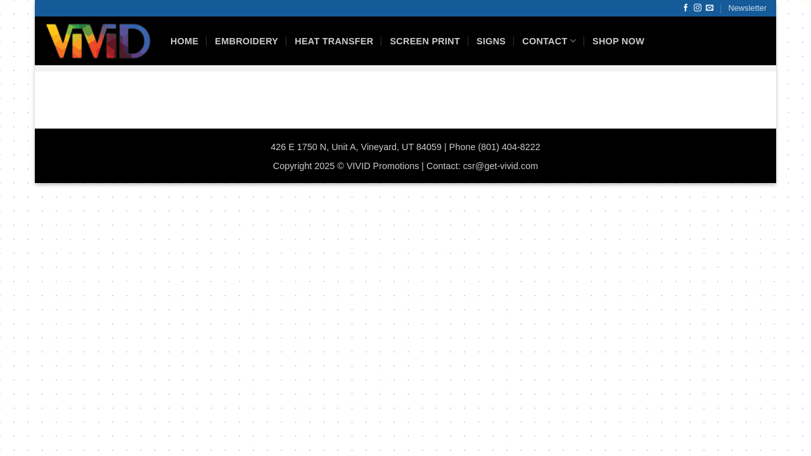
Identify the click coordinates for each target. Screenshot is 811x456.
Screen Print (425, 41)
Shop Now (618, 41)
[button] (748, 8)
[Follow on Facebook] (685, 8)
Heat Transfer (334, 41)
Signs (491, 41)
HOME (184, 41)
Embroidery (246, 41)
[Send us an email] (709, 8)
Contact (549, 41)
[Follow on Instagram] (697, 8)
